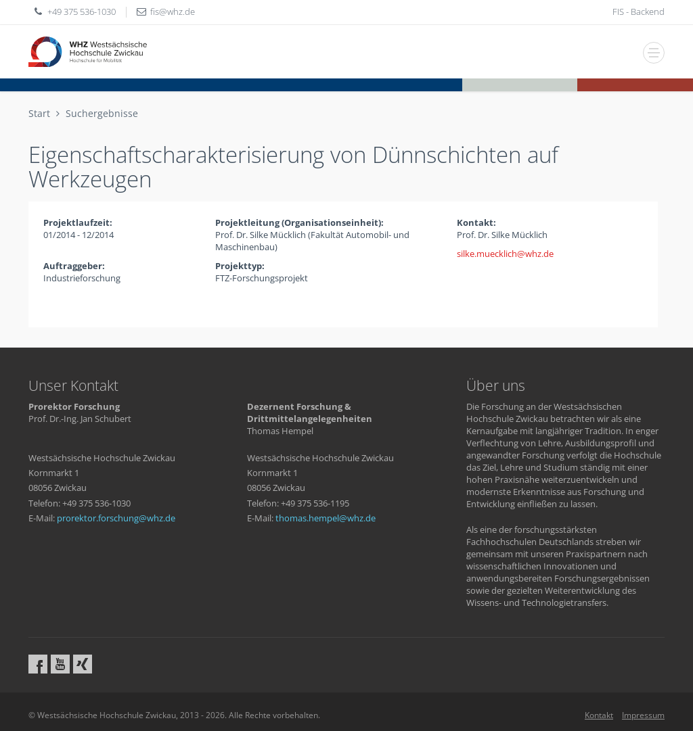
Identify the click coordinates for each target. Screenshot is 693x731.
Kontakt (599, 715)
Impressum (643, 715)
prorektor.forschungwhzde (116, 518)
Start (39, 113)
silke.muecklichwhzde (505, 253)
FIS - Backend (638, 11)
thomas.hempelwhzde (325, 518)
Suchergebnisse (102, 113)
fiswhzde (172, 11)
